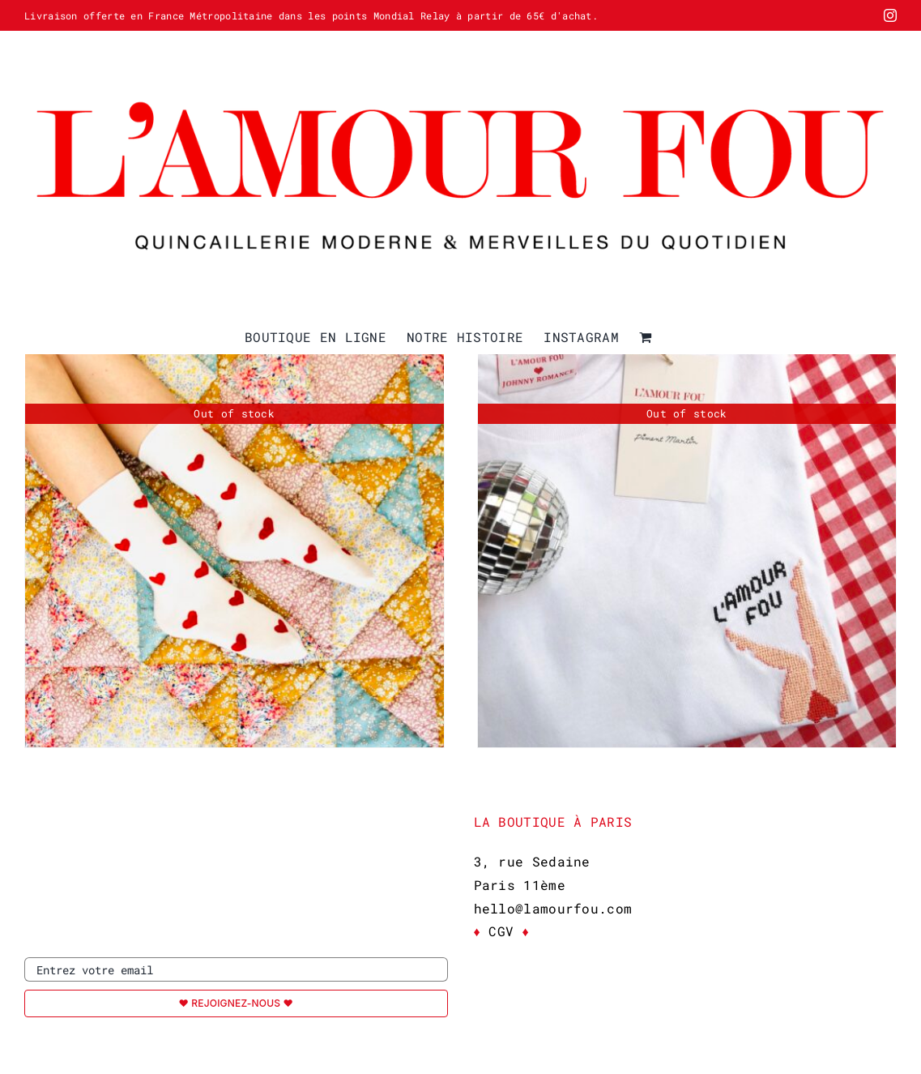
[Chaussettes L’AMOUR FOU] (234, 537)
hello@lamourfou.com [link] (553, 908)
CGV (501, 930)
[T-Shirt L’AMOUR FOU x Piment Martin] (687, 537)
